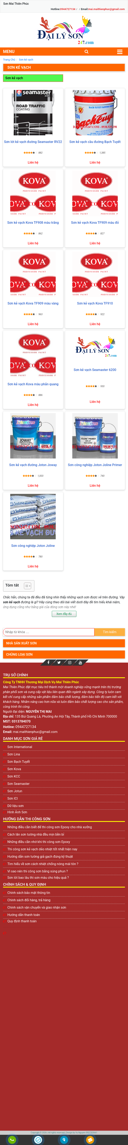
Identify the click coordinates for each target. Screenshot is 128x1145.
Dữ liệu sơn (15, 806)
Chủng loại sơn (19, 654)
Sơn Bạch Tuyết (18, 762)
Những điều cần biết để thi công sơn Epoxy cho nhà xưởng (49, 827)
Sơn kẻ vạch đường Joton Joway (33, 465)
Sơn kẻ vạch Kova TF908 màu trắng (33, 223)
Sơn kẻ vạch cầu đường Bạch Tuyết (95, 142)
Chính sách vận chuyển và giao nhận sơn (36, 907)
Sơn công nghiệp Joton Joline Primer (95, 465)
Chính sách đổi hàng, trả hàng (28, 900)
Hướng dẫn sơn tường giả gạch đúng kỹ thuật (40, 856)
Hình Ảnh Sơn (17, 812)
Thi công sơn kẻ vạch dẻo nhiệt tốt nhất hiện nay (42, 849)
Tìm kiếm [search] (110, 632)
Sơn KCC (13, 776)
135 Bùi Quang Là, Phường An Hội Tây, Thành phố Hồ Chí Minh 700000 (66, 716)
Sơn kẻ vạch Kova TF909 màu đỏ (95, 223)
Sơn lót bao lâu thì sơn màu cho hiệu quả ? (38, 878)
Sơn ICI (12, 798)
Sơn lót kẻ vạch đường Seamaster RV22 (33, 142)
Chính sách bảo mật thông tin (28, 893)
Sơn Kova (14, 769)
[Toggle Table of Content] (25, 585)
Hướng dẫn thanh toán (23, 915)
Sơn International (19, 747)
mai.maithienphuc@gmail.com (106, 9)
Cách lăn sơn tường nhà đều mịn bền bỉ (35, 834)
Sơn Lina (13, 754)
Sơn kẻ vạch (14, 78)
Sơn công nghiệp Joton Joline (33, 546)
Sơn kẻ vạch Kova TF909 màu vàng (33, 303)
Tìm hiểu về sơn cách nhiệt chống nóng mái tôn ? (42, 864)
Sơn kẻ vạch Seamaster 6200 (95, 370)
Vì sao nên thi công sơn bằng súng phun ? (37, 871)
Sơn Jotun (14, 791)
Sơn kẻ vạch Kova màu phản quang (33, 384)
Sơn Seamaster (18, 784)
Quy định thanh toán (22, 921)
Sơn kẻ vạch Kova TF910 (95, 303)
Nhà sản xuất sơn (21, 643)
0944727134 (67, 9)
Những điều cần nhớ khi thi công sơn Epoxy (38, 842)
